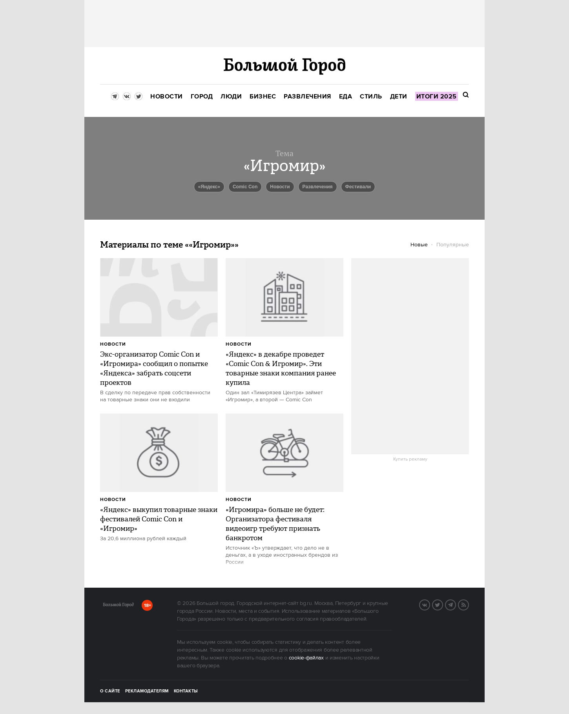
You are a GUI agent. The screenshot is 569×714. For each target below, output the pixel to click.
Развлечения (318, 186)
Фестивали (358, 186)
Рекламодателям (147, 691)
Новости (113, 344)
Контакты (186, 691)
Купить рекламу (410, 459)
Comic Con (245, 186)
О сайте (110, 691)
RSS (468, 604)
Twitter (442, 604)
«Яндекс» (209, 186)
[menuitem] (166, 97)
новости (280, 186)
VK (429, 604)
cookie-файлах (306, 657)
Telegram (455, 604)
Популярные (452, 244)
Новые (419, 244)
